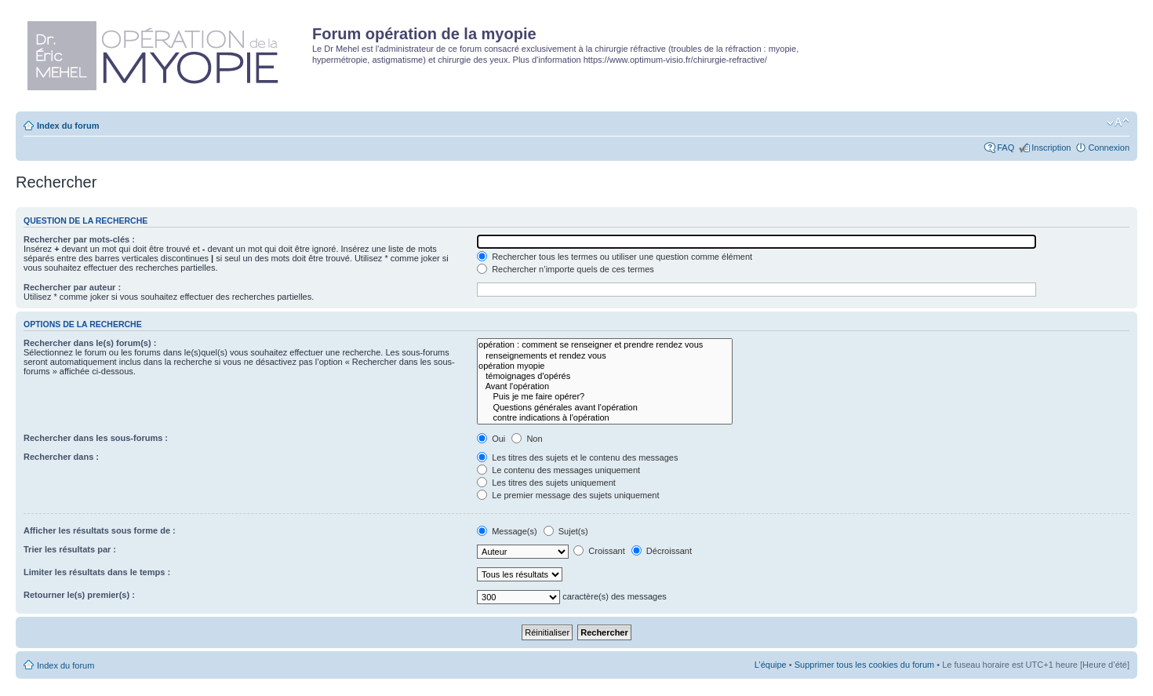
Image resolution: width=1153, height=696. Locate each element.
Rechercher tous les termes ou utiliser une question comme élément (614, 256)
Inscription (1051, 147)
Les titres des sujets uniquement (546, 482)
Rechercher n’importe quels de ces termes (565, 269)
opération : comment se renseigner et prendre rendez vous (604, 345)
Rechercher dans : (61, 456)
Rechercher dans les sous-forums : (96, 438)
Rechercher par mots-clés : (79, 239)
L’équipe (771, 664)
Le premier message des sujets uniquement (568, 495)
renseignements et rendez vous (604, 356)
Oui (491, 438)
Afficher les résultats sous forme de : (100, 530)
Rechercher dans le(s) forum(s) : (90, 343)
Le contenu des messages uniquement (558, 470)
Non (526, 438)
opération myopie (604, 366)
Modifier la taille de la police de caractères (1118, 122)
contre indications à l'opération (604, 418)
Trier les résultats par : (70, 549)
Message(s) (508, 531)
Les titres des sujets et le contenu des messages (577, 457)
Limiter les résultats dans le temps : (97, 572)
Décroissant (661, 551)
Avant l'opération (604, 386)
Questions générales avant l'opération (604, 408)
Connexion (1108, 147)
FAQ (1005, 147)
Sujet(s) (566, 531)
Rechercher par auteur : (72, 287)
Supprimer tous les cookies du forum (865, 664)
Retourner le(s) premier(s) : (79, 594)
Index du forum (68, 125)
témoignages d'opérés (604, 376)
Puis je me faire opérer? (604, 397)
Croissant (599, 551)
